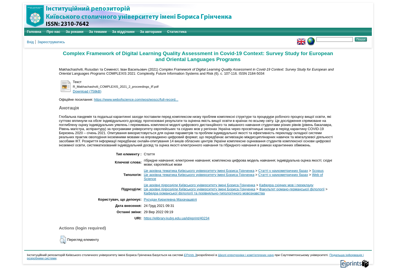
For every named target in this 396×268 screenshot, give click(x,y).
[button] (63, 240)
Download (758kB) (87, 91)
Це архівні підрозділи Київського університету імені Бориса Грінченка (199, 185)
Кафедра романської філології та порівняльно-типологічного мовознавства (204, 193)
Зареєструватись (51, 42)
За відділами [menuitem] (123, 32)
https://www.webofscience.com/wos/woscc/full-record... (136, 99)
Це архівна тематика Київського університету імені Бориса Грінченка (199, 171)
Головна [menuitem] (34, 32)
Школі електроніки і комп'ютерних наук (246, 255)
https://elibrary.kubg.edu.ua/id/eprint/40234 (176, 218)
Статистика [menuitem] (177, 32)
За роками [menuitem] (74, 32)
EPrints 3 (190, 255)
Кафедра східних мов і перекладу (286, 185)
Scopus (318, 171)
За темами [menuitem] (98, 32)
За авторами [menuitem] (151, 32)
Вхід (30, 42)
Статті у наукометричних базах (283, 171)
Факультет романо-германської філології (292, 189)
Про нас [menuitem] (53, 32)
